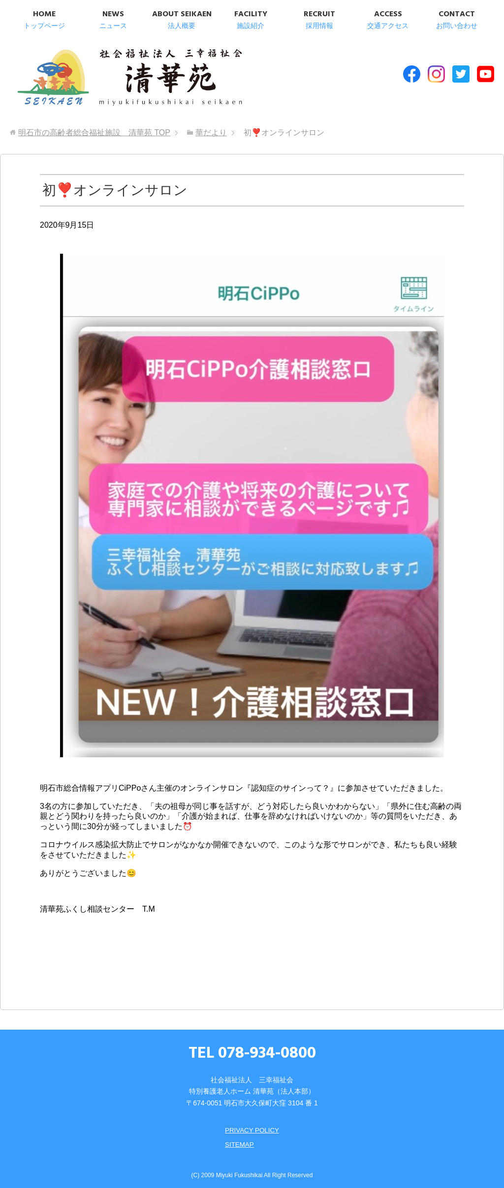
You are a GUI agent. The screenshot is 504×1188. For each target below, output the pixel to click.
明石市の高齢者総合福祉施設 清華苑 (112, 78)
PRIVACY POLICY (251, 1125)
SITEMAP (238, 1139)
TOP (94, 128)
